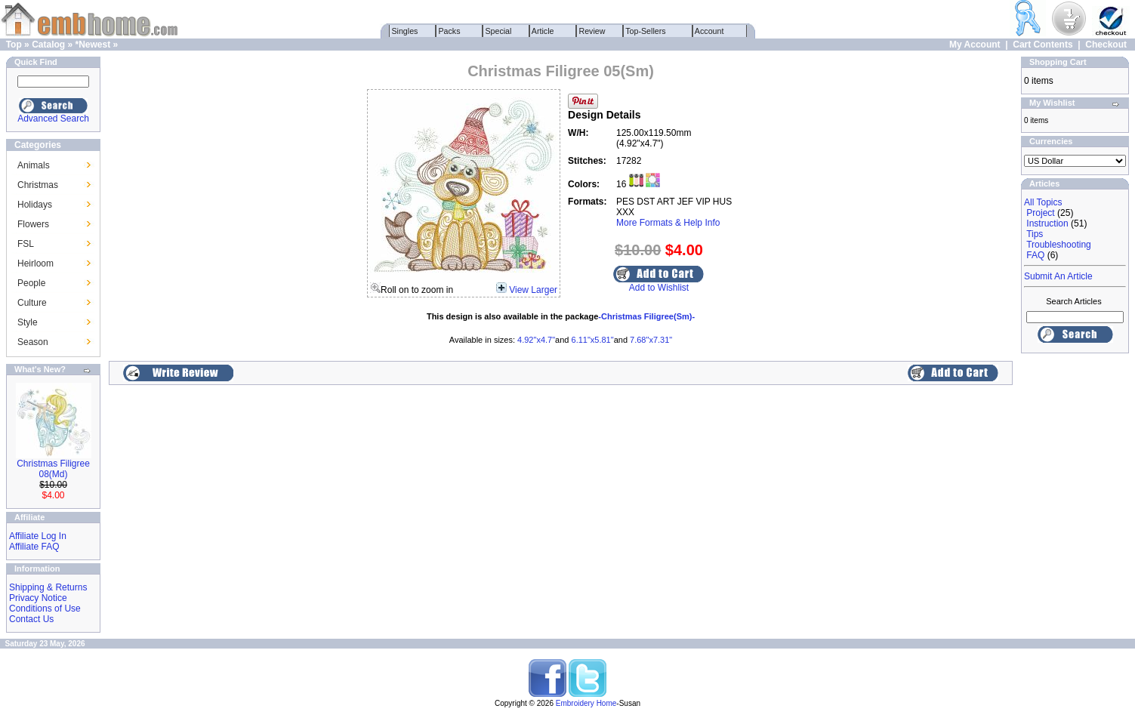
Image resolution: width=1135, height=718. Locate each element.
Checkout (1106, 44)
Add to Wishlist (659, 287)
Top (14, 44)
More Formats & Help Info (668, 222)
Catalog (48, 44)
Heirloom (35, 263)
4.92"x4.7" (536, 339)
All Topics (1043, 202)
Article (543, 30)
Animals (33, 165)
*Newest (92, 44)
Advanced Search (53, 118)
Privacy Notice (38, 598)
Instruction (1047, 223)
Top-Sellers (646, 30)
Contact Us (31, 619)
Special (498, 30)
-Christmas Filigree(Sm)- (646, 316)
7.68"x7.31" (651, 339)
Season (32, 342)
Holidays (34, 204)
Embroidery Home (586, 703)
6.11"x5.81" (593, 339)
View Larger (533, 290)
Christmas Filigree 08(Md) (53, 468)
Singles (405, 30)
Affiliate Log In (37, 536)
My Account (975, 44)
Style (27, 322)
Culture (32, 302)
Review (592, 30)
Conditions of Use (45, 608)
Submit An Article (1058, 276)
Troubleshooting (1058, 244)
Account (709, 30)
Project (1040, 213)
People (31, 283)
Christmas (37, 185)
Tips (1034, 234)
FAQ (1035, 255)
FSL (25, 244)
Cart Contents (1042, 44)
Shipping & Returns (48, 587)
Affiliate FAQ (34, 546)
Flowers (33, 224)
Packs (449, 30)
